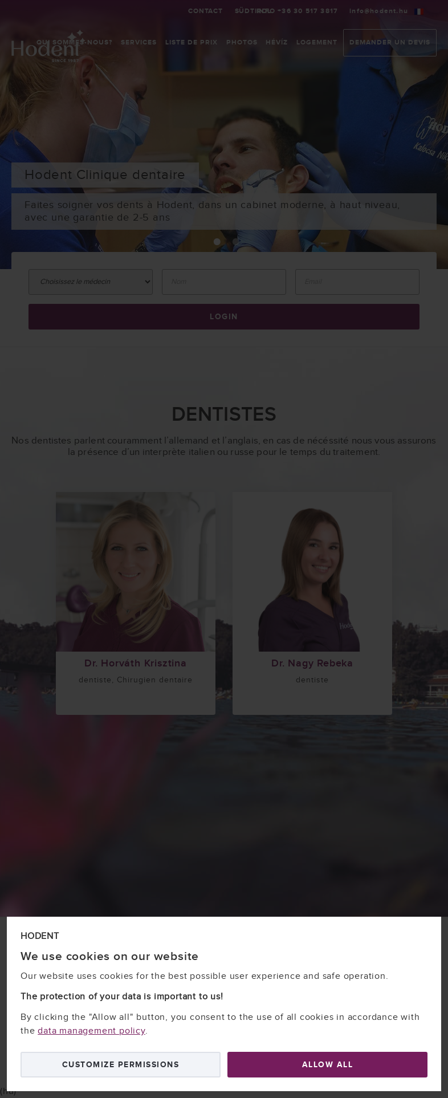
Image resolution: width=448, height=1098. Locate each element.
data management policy (91, 1031)
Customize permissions (121, 1064)
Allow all (327, 1064)
